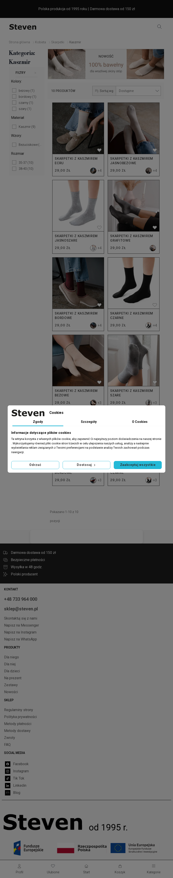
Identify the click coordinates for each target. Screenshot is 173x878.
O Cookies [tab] (140, 422)
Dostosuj (86, 465)
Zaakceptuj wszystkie (138, 465)
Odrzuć (35, 465)
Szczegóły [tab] (89, 422)
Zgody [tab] (38, 422)
